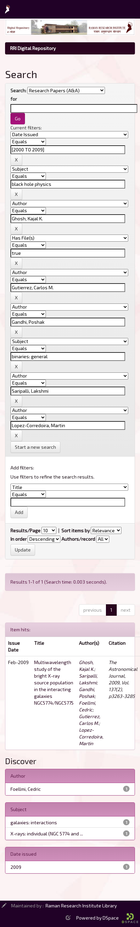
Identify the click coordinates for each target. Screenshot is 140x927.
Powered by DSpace (107, 918)
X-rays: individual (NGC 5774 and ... (46, 833)
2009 (15, 867)
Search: (18, 90)
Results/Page (25, 530)
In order (18, 539)
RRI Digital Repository (33, 48)
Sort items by (75, 530)
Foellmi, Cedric (25, 789)
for (13, 99)
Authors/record (78, 539)
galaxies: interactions (33, 822)
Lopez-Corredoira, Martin (91, 736)
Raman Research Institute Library (81, 905)
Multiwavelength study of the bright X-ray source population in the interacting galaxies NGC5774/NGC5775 (54, 682)
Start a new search (35, 447)
